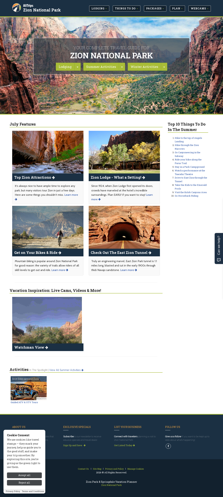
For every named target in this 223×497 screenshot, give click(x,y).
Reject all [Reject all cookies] (24, 482)
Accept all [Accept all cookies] (24, 475)
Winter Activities (144, 67)
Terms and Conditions (33, 491)
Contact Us (83, 468)
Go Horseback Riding (186, 195)
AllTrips (29, 5)
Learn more (59, 270)
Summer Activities (101, 67)
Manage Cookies (135, 468)
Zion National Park (42, 9)
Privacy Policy (13, 491)
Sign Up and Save (74, 445)
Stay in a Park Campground (190, 166)
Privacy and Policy (114, 468)
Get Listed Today (124, 445)
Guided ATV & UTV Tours (24, 402)
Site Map (97, 468)
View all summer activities (66, 370)
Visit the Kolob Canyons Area (191, 192)
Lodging (65, 67)
